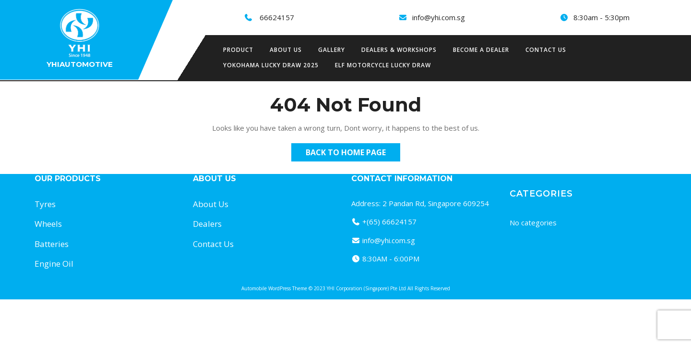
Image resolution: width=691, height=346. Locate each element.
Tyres (45, 204)
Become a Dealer (481, 50)
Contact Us (545, 50)
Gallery (331, 50)
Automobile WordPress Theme (274, 288)
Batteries (52, 243)
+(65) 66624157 (389, 221)
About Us (210, 204)
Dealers (207, 223)
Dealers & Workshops (399, 50)
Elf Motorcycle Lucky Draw (383, 65)
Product (238, 50)
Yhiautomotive (80, 64)
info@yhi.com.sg (438, 17)
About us (286, 50)
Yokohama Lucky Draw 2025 (271, 65)
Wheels (48, 223)
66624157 (277, 17)
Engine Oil (54, 263)
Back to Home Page (353, 153)
